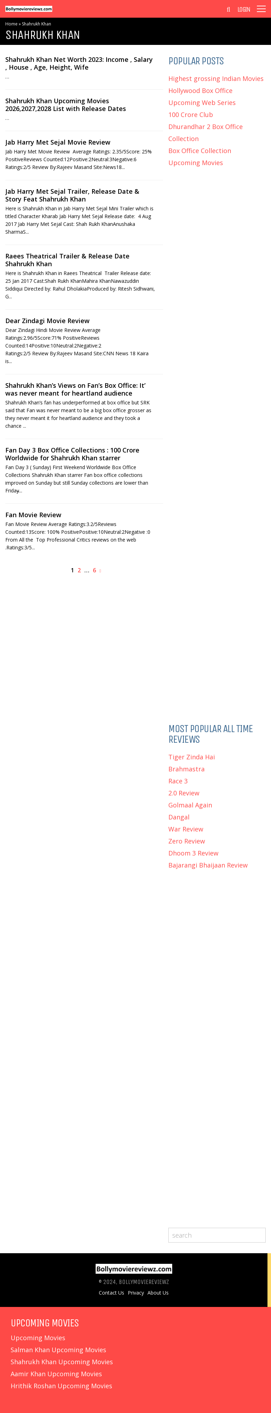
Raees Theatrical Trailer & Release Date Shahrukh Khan (67, 260)
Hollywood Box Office (200, 90)
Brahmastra (186, 769)
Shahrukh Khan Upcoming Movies (62, 1361)
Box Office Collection (199, 150)
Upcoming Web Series (202, 102)
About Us (158, 1292)
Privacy (136, 1292)
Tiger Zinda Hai (191, 757)
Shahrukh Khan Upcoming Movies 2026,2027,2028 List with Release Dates (65, 105)
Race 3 (178, 781)
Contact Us (111, 1292)
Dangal (178, 817)
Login (243, 9)
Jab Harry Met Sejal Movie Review (57, 142)
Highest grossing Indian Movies (216, 78)
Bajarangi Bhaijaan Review (208, 865)
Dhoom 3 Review (193, 853)
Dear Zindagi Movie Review (47, 320)
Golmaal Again (190, 805)
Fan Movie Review (33, 514)
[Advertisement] (217, 223)
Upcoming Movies (195, 162)
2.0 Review (183, 793)
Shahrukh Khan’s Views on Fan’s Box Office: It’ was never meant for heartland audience (75, 389)
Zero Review (186, 841)
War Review (185, 829)
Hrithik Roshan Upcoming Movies (61, 1386)
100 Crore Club (190, 114)
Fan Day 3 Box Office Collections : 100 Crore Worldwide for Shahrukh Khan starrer (72, 454)
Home (11, 24)
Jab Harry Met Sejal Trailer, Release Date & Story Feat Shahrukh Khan (72, 195)
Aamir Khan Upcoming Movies (56, 1374)
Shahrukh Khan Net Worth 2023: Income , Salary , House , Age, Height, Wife (79, 63)
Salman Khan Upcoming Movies (58, 1349)
